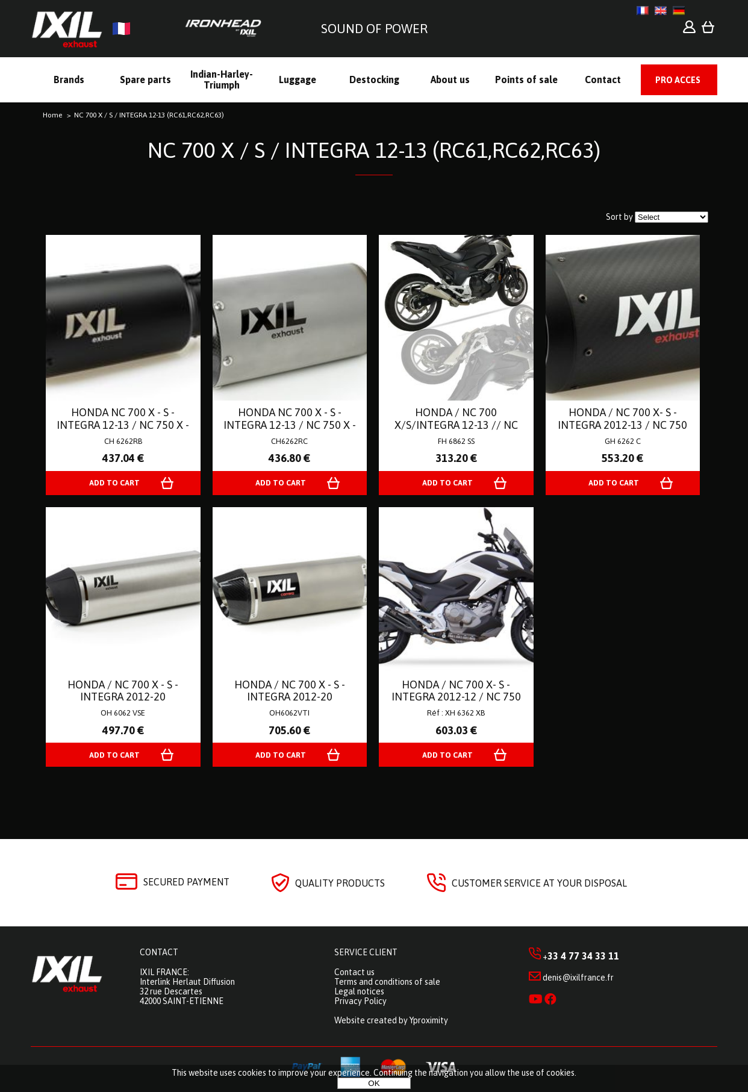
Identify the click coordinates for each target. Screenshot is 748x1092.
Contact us (354, 972)
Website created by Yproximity (391, 1020)
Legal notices (359, 991)
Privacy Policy (360, 1001)
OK (373, 1083)
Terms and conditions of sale (387, 982)
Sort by (619, 217)
